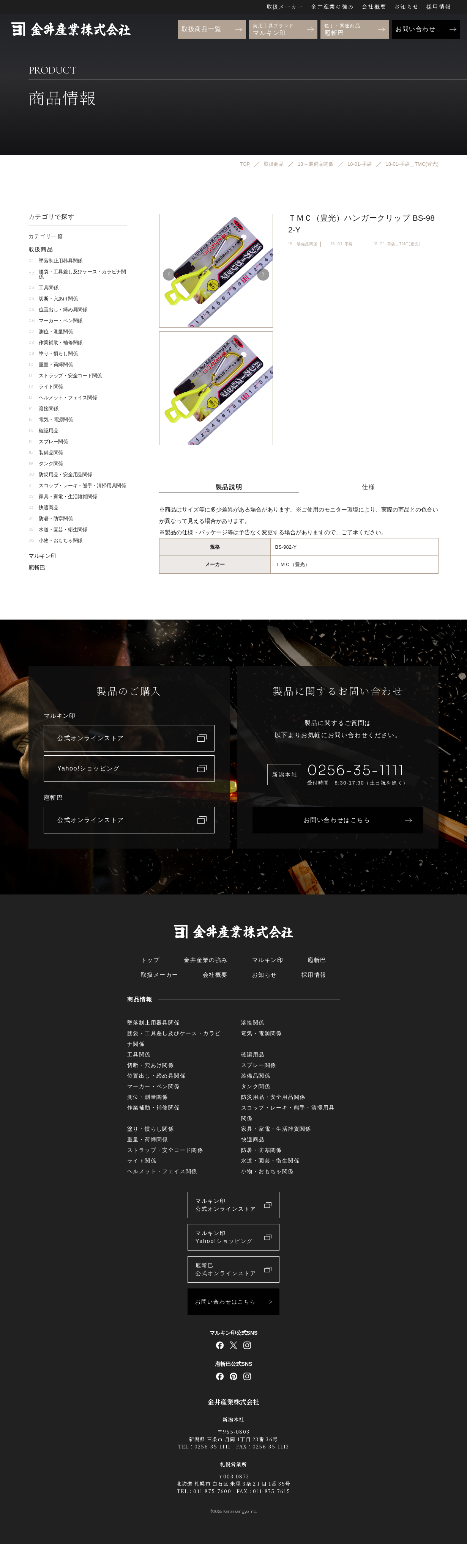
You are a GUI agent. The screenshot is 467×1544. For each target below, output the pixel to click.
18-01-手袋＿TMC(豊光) (397, 244)
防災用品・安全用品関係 (60, 474)
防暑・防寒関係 (50, 518)
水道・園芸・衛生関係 (57, 529)
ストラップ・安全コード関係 (65, 375)
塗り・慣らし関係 (52, 353)
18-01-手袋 (342, 244)
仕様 (368, 487)
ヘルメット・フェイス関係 (62, 397)
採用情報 (438, 6)
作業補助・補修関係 (55, 342)
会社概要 (374, 6)
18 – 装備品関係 (302, 244)
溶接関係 (43, 408)
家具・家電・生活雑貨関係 (62, 496)
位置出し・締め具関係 (57, 309)
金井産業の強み (332, 6)
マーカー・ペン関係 (55, 320)
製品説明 (229, 487)
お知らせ (406, 6)
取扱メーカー (285, 6)
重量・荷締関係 (50, 364)
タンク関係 (45, 463)
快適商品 (43, 507)
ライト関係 (45, 386)
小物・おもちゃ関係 (55, 540)
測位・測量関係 (50, 331)
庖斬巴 (36, 567)
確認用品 (43, 430)
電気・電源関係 (50, 419)
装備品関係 (45, 452)
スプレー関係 (48, 441)
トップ (150, 960)
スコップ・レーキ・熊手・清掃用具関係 (77, 485)
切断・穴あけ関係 (52, 298)
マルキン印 (42, 555)
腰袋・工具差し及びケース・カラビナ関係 (77, 274)
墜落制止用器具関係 (55, 261)
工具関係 (43, 287)
